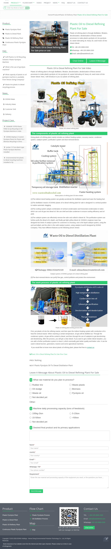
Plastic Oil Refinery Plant (68, 15)
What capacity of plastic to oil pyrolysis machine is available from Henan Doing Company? (14, 77)
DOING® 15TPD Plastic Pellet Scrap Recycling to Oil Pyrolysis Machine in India (13, 128)
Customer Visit (9, 109)
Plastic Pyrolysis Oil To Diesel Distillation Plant (54, 365)
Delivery (6, 114)
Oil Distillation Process (40, 519)
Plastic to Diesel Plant (13, 34)
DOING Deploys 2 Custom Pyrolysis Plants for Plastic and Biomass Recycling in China (14, 139)
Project (47, 3)
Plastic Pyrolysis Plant (13, 29)
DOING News (8, 99)
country (32, 452)
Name (32, 445)
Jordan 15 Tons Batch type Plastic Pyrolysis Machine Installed (14, 149)
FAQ (63, 3)
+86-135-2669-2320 (82, 47)
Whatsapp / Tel (35, 467)
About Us (71, 3)
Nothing (38, 360)
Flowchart (28, 3)
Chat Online (78, 61)
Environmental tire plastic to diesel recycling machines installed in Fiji (14, 160)
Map (33, 530)
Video (39, 3)
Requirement (34, 474)
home (6, 3)
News (56, 3)
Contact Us (82, 3)
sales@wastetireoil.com (85, 53)
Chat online (89, 528)
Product (15, 3)
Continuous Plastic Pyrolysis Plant (14, 529)
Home (50, 15)
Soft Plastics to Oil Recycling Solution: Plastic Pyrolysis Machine (14, 59)
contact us (90, 347)
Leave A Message (97, 61)
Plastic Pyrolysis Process (41, 515)
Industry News (9, 104)
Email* (32, 459)
